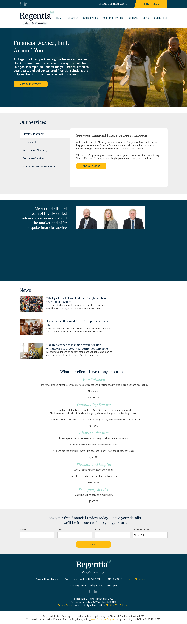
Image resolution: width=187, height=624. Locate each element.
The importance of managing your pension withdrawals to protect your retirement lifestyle (77, 346)
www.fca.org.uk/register (103, 619)
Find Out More (91, 166)
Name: (23, 529)
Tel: (59, 529)
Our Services (90, 17)
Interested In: (141, 529)
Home (59, 17)
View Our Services (30, 84)
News (145, 17)
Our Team (132, 17)
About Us (72, 17)
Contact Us (161, 17)
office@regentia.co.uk (140, 578)
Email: (98, 529)
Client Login (151, 4)
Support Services (112, 17)
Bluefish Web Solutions (117, 605)
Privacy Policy (65, 605)
